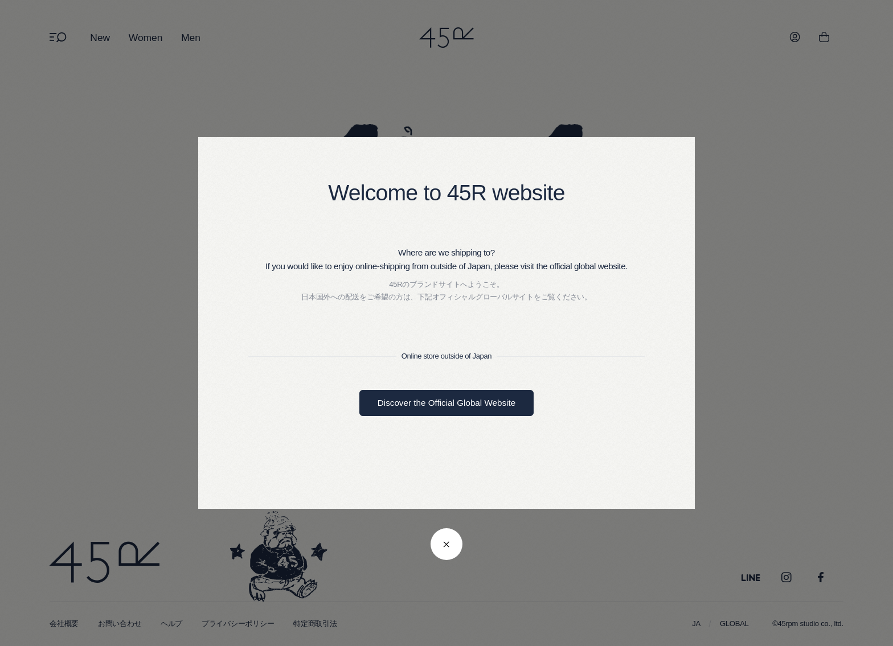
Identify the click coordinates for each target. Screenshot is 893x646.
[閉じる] (446, 544)
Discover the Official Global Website (446, 403)
